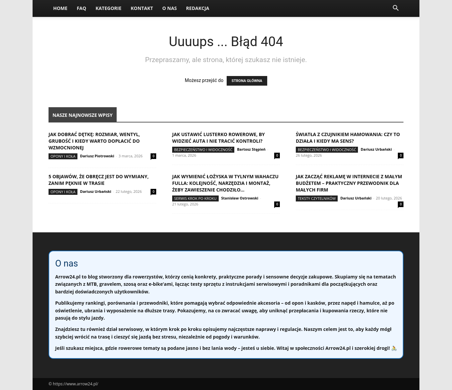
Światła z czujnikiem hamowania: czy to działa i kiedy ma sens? (348, 137)
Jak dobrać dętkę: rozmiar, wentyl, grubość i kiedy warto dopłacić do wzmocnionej (94, 141)
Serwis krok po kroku (195, 198)
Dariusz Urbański (376, 149)
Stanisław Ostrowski (239, 197)
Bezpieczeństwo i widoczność (203, 149)
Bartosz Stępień (251, 149)
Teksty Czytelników (317, 198)
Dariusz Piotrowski (97, 155)
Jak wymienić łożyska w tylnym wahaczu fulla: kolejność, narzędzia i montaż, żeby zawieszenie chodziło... (225, 183)
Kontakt (142, 8)
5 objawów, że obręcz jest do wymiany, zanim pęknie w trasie (99, 179)
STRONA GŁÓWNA (247, 81)
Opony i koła (63, 156)
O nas (169, 8)
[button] (395, 9)
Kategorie (108, 8)
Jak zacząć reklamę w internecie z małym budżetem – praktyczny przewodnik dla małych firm (349, 183)
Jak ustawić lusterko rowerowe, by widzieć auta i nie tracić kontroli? (218, 137)
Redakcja (197, 8)
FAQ (81, 8)
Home (60, 8)
